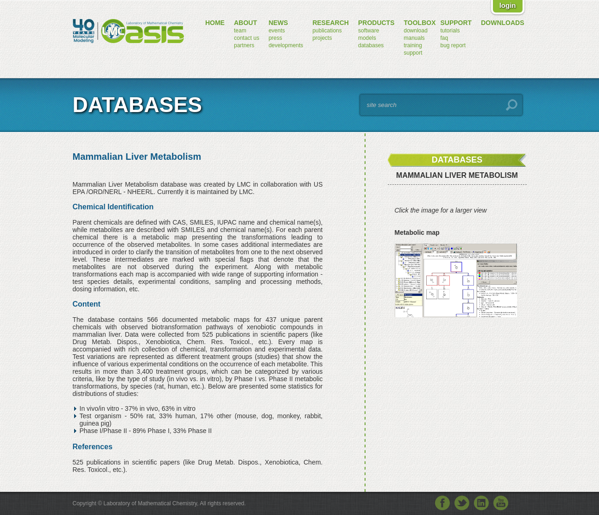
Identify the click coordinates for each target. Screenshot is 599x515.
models (367, 38)
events (277, 30)
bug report (453, 45)
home (215, 22)
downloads (502, 22)
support (413, 53)
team (240, 30)
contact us (246, 38)
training (413, 45)
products (376, 22)
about (245, 22)
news (278, 22)
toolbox (420, 22)
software (368, 30)
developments (286, 45)
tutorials (450, 30)
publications (326, 30)
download (416, 30)
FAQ (444, 38)
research (330, 22)
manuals (414, 38)
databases (371, 45)
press (275, 38)
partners (244, 45)
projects (322, 38)
